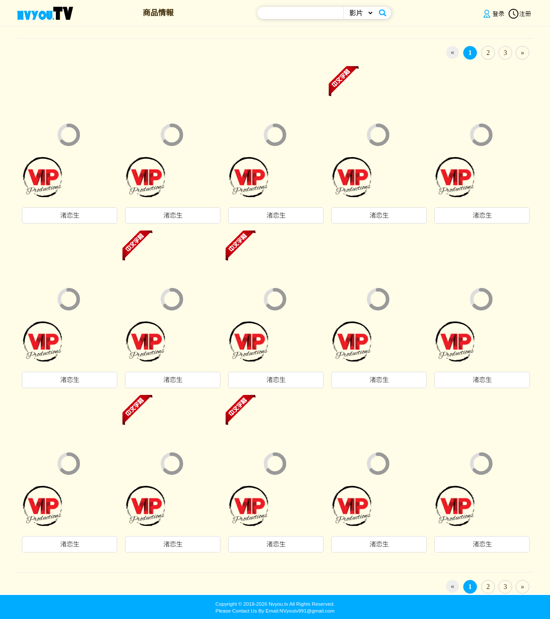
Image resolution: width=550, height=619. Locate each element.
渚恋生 (69, 215)
